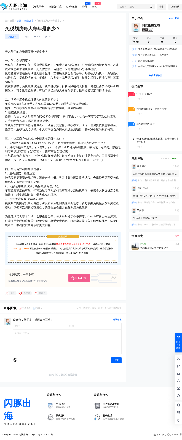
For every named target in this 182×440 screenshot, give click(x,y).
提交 (116, 360)
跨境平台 (38, 6)
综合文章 (71, 6)
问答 (94, 5)
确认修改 (117, 319)
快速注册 (175, 6)
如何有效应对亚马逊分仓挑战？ (150, 55)
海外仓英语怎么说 (143, 60)
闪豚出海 (23, 434)
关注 (169, 18)
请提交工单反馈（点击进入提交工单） (74, 244)
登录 (161, 6)
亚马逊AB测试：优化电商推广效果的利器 (154, 49)
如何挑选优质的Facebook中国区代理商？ (155, 66)
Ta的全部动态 (155, 75)
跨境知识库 (55, 6)
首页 (19, 20)
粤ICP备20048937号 (42, 434)
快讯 (84, 5)
